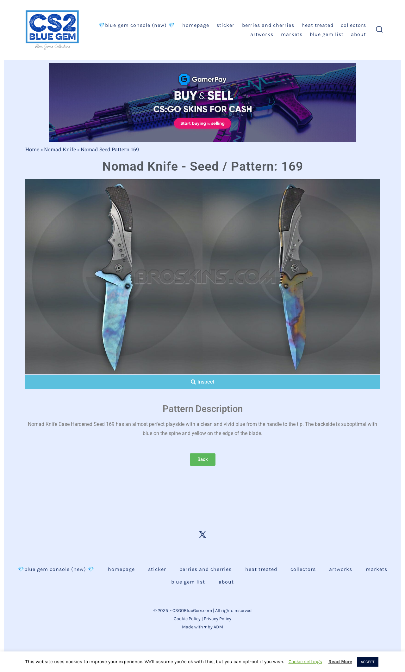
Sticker (225, 25)
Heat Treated (317, 25)
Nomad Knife (60, 149)
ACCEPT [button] (368, 661)
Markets (291, 34)
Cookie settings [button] (305, 661)
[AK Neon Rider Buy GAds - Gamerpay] (202, 102)
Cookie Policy (187, 618)
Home (32, 149)
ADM (218, 627)
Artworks (261, 34)
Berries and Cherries (268, 25)
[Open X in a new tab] (202, 534)
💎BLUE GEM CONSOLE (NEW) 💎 (136, 25)
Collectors (353, 25)
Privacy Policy (217, 618)
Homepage (195, 25)
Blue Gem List (327, 34)
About (358, 34)
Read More (340, 661)
